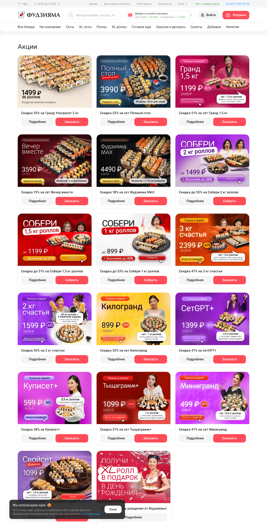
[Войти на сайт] (208, 15)
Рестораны (144, 3)
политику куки (90, 513)
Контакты (165, 3)
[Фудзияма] (39, 15)
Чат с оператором (207, 3)
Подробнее (37, 122)
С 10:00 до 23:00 (47, 3)
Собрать (229, 201)
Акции (93, 3)
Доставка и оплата (117, 3)
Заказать (71, 122)
